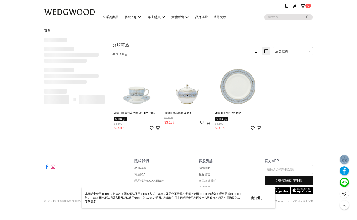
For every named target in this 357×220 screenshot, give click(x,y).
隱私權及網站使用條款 (149, 180)
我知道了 (257, 198)
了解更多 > (91, 201)
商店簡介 (140, 174)
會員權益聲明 (207, 180)
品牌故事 (140, 168)
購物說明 (204, 168)
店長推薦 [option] (281, 51)
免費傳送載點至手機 (288, 180)
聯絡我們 (204, 187)
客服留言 (204, 174)
